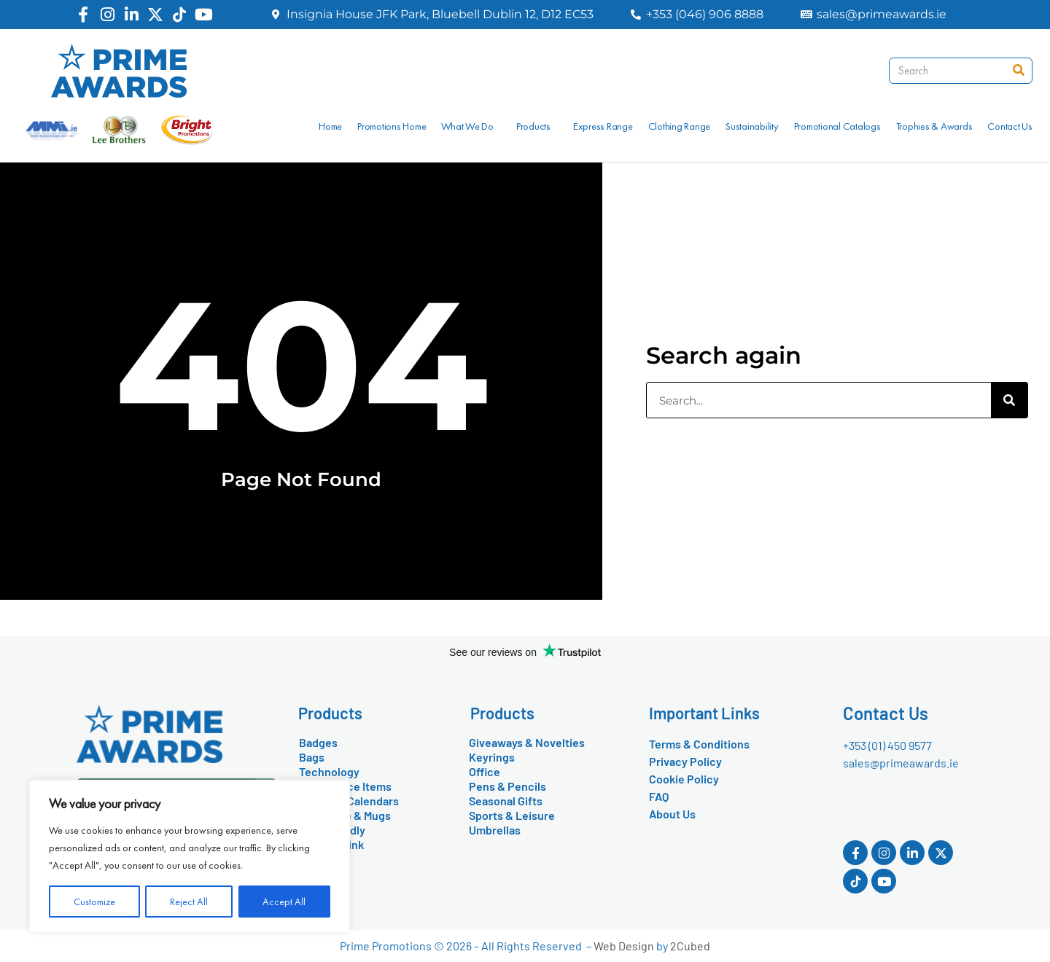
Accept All (284, 901)
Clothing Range (679, 126)
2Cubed (690, 946)
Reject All (189, 901)
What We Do (471, 126)
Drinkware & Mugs (345, 815)
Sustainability (752, 126)
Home (330, 126)
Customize (94, 901)
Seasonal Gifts (505, 800)
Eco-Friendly (332, 830)
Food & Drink (331, 844)
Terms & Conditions (699, 744)
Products (537, 126)
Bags (311, 757)
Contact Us (1009, 126)
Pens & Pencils (507, 786)
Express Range (603, 126)
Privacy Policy (685, 761)
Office (484, 771)
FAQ (659, 796)
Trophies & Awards (934, 126)
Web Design (624, 946)
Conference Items (345, 786)
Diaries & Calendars (349, 800)
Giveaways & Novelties (527, 742)
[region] (189, 856)
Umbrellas (495, 830)
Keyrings (492, 757)
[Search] (1019, 70)
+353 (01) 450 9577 (887, 745)
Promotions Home (391, 126)
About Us (672, 814)
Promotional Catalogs (837, 126)
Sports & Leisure (512, 815)
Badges (318, 742)
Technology (329, 771)
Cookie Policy (684, 779)
